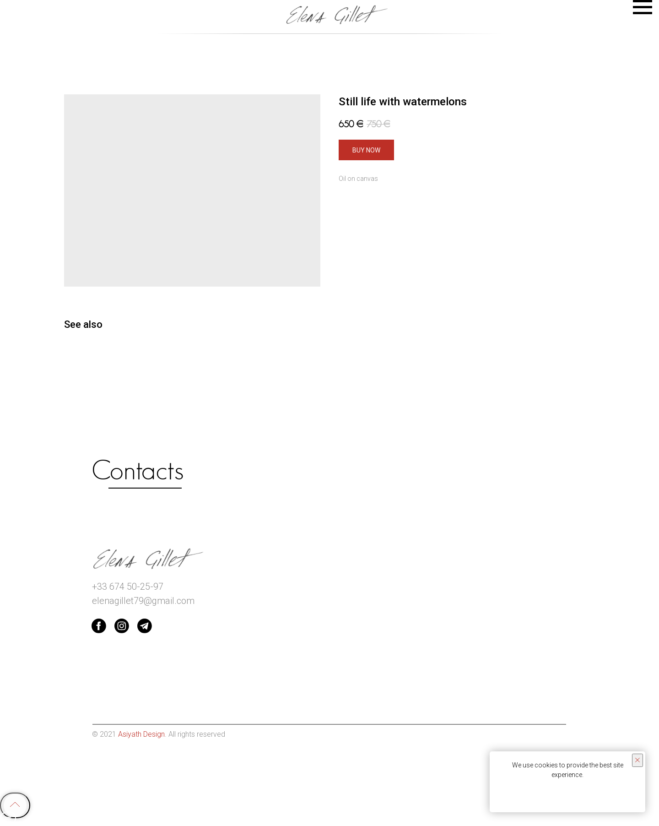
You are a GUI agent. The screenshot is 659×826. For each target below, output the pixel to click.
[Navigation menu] (642, 7)
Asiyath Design (141, 734)
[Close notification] (637, 760)
